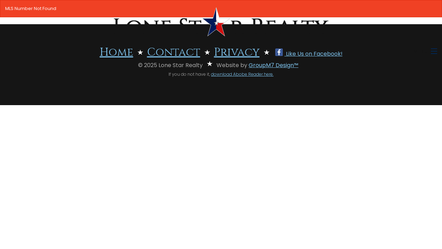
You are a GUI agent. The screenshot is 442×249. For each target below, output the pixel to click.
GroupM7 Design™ (273, 65)
